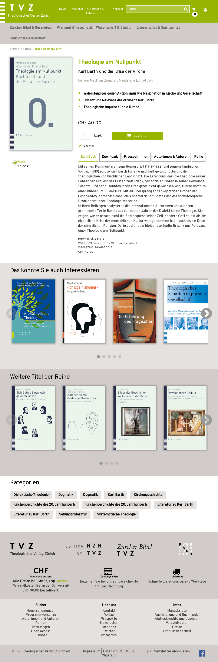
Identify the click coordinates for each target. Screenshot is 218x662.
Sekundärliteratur (73, 514)
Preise (177, 627)
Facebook (109, 627)
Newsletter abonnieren (169, 651)
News (62, 9)
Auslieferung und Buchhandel (177, 615)
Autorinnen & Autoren (94, 11)
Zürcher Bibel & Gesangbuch (31, 28)
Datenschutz (113, 651)
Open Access (40, 631)
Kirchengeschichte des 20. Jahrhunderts (44, 505)
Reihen (40, 623)
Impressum (91, 651)
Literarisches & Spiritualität (158, 28)
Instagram (109, 635)
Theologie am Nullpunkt (48, 49)
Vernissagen (41, 627)
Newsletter (109, 623)
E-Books (40, 635)
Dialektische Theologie (31, 495)
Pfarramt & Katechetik (75, 28)
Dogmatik (65, 495)
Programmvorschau (41, 615)
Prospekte (76, 9)
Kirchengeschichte (148, 495)
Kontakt (117, 9)
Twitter (109, 631)
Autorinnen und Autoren (41, 619)
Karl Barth (116, 495)
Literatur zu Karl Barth (175, 505)
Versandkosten (177, 623)
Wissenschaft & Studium (114, 28)
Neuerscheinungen (40, 611)
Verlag (109, 615)
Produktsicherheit (177, 631)
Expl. (98, 136)
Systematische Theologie (116, 514)
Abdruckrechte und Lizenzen (177, 619)
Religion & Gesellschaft (28, 38)
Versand (62, 581)
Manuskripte (177, 611)
